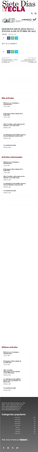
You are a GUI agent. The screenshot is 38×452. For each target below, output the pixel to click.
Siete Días (4, 34)
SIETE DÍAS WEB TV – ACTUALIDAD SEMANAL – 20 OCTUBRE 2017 (28, 61)
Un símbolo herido (9, 145)
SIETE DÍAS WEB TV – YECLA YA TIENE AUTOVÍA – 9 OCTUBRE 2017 (10, 61)
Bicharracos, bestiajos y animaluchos (11, 103)
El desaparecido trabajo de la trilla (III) (13, 114)
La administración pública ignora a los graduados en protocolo (14, 135)
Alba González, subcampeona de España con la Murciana (14, 124)
